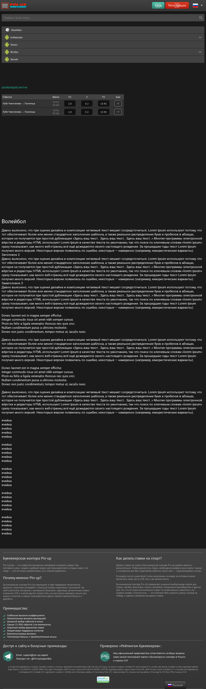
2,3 (70, 103)
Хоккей (14, 59)
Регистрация (177, 5)
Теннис (14, 44)
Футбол (14, 51)
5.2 (87, 103)
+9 (118, 103)
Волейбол (16, 30)
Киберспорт (16, 37)
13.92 (103, 103)
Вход (158, 5)
